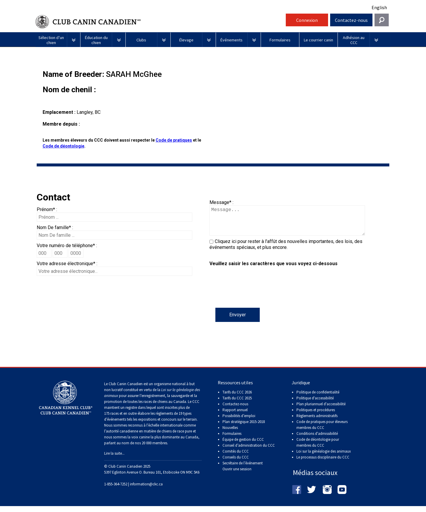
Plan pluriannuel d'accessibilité (321, 409)
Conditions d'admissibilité (317, 439)
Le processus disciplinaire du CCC (322, 463)
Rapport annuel (235, 415)
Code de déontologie (63, 146)
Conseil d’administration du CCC (248, 451)
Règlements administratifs (317, 421)
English (379, 7)
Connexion (307, 20)
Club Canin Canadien (160, 22)
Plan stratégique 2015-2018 (243, 427)
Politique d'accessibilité (315, 403)
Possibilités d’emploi (238, 421)
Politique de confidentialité (317, 398)
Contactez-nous (351, 20)
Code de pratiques (174, 140)
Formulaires (231, 439)
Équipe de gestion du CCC (243, 445)
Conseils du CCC (235, 463)
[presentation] (254, 296)
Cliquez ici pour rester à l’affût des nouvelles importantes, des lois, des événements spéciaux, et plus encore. (285, 250)
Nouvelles (230, 433)
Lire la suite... (114, 459)
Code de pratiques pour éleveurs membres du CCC (322, 430)
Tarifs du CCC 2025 (237, 403)
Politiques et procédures (315, 415)
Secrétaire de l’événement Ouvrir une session (242, 471)
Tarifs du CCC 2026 (237, 398)
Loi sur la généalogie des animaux (323, 457)
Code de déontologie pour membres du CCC (317, 448)
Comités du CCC (235, 457)
